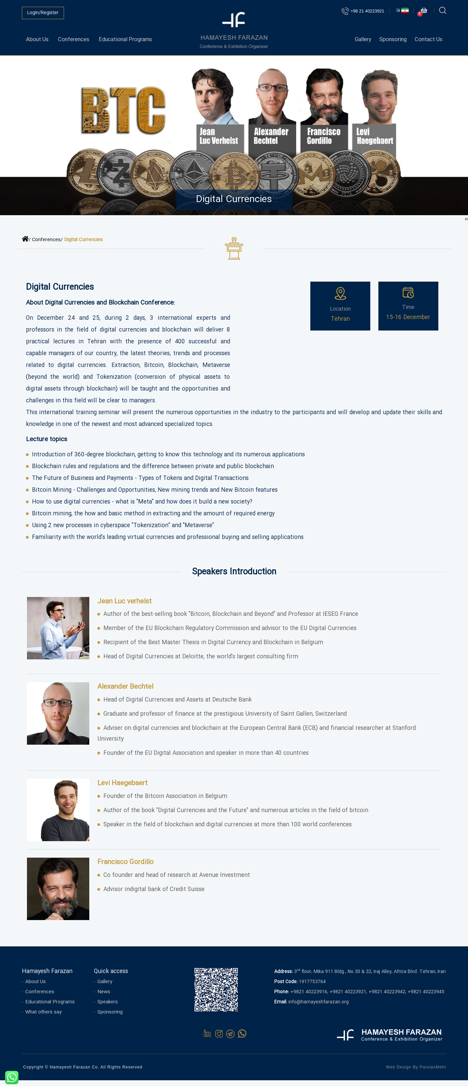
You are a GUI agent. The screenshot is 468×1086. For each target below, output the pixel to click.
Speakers (107, 1008)
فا (402, 10)
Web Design (398, 1072)
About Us (38, 37)
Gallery (358, 37)
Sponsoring (390, 37)
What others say (43, 1018)
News (103, 998)
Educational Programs (132, 37)
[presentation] (467, 225)
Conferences (76, 37)
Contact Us (427, 37)
